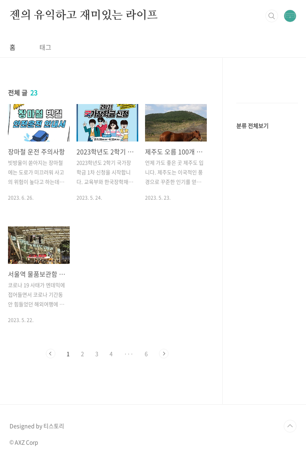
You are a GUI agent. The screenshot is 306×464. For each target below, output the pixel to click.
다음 (164, 353)
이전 (50, 353)
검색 (272, 16)
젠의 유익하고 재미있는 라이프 (84, 15)
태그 (45, 47)
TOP (290, 426)
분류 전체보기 (252, 126)
